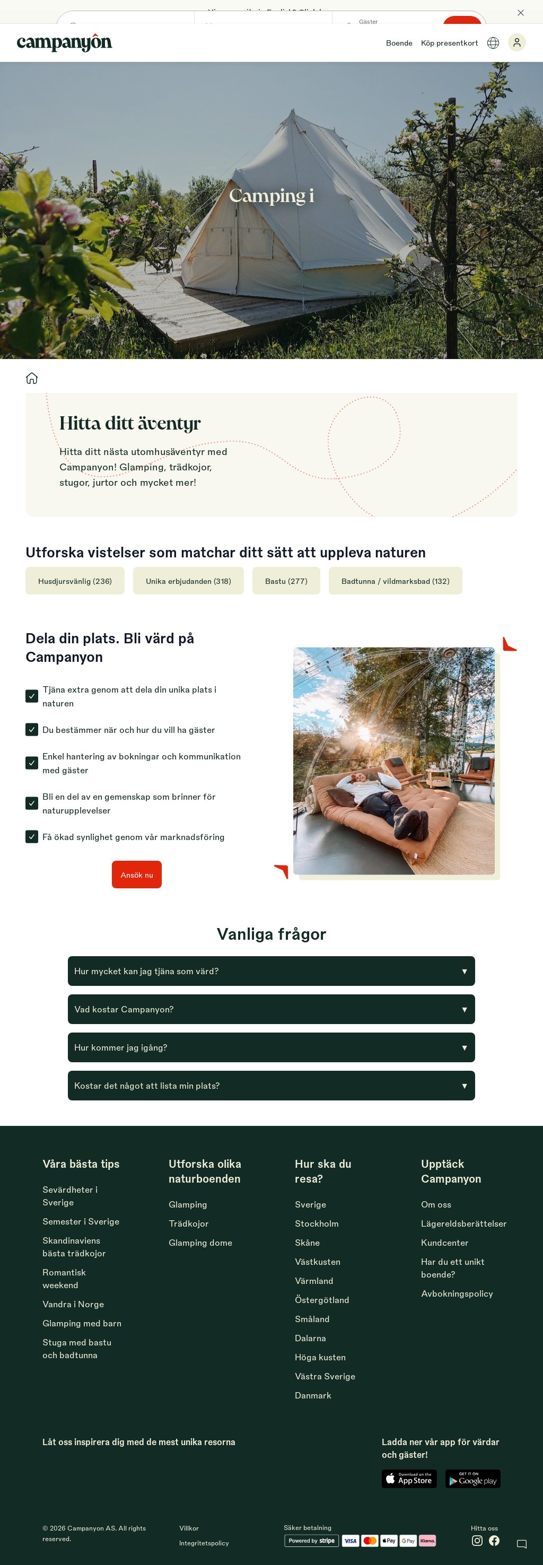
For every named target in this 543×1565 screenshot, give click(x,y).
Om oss (436, 1204)
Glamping (188, 1204)
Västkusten (317, 1261)
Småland (312, 1319)
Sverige (310, 1204)
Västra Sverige (325, 1376)
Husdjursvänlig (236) (75, 580)
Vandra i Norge (73, 1304)
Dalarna (310, 1338)
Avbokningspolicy (457, 1293)
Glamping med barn (81, 1323)
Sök (475, 220)
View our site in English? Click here (271, 11)
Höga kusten (320, 1357)
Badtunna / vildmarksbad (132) (395, 580)
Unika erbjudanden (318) (188, 580)
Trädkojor (189, 1223)
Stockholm (317, 1223)
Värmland (314, 1280)
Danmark (313, 1395)
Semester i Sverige (80, 1221)
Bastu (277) (286, 580)
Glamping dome (200, 1242)
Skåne (307, 1242)
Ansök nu (136, 874)
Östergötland (322, 1300)
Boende (399, 42)
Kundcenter (445, 1242)
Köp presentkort (449, 42)
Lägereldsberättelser (464, 1223)
